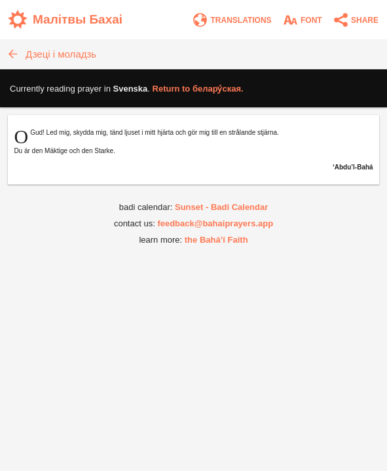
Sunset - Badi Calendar (221, 207)
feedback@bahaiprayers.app (215, 223)
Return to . (198, 89)
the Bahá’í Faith (216, 240)
